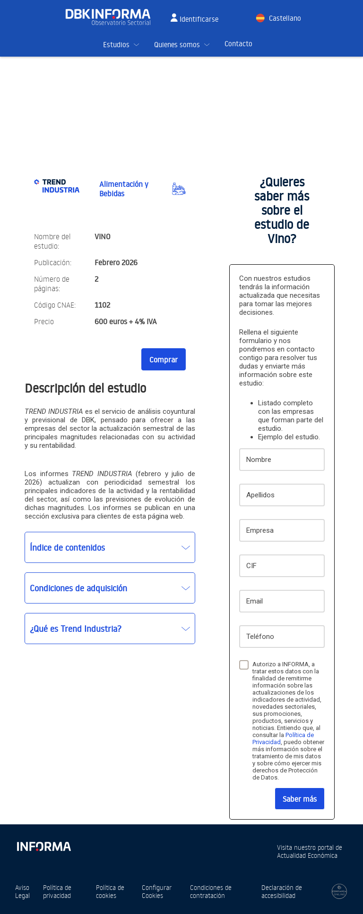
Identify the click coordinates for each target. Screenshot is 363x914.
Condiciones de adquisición (78, 588)
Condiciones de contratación (211, 891)
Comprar (163, 359)
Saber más (300, 799)
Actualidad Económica (307, 855)
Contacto (238, 43)
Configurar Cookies (157, 891)
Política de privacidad (57, 891)
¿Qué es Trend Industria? (75, 628)
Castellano (285, 18)
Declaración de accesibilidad (281, 891)
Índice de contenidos (67, 547)
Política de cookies (110, 891)
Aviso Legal (22, 891)
